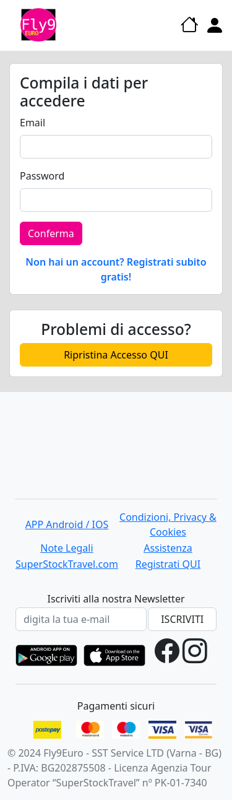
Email (32, 122)
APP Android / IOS (67, 524)
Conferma (51, 233)
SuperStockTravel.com (66, 564)
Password (42, 176)
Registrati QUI (167, 564)
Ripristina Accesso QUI (116, 355)
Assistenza (168, 548)
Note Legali (66, 548)
